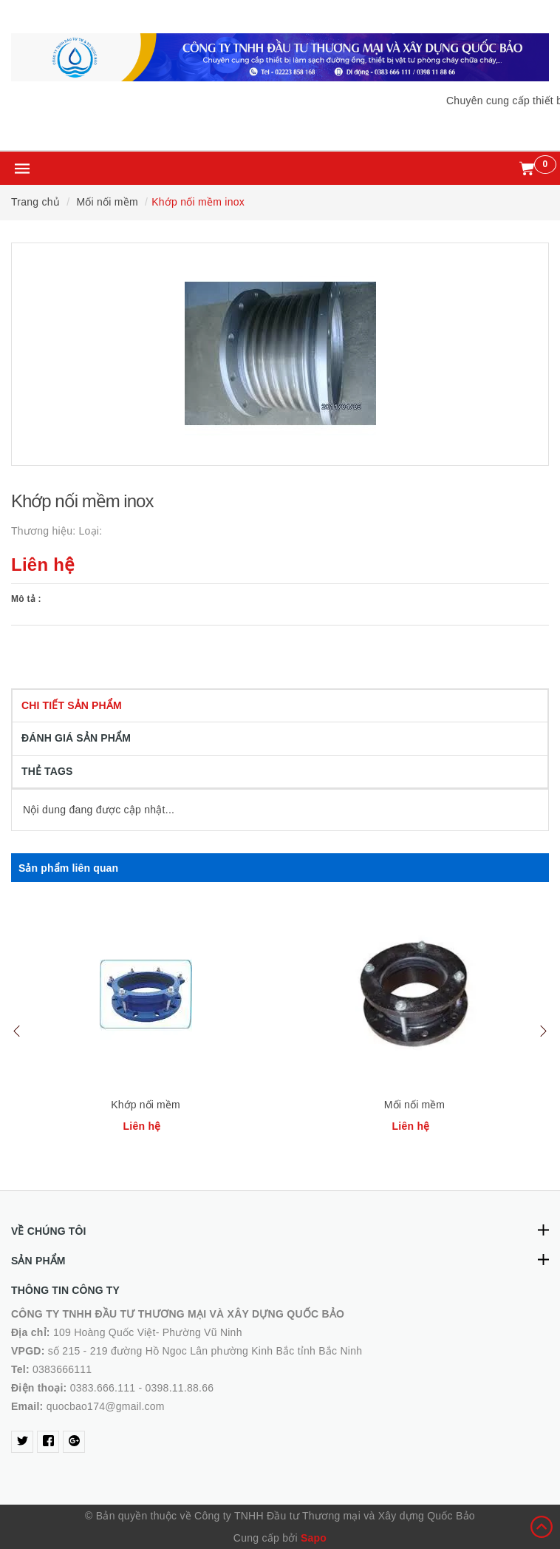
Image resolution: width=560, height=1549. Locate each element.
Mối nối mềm (414, 1105)
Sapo (314, 1538)
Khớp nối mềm (145, 1105)
